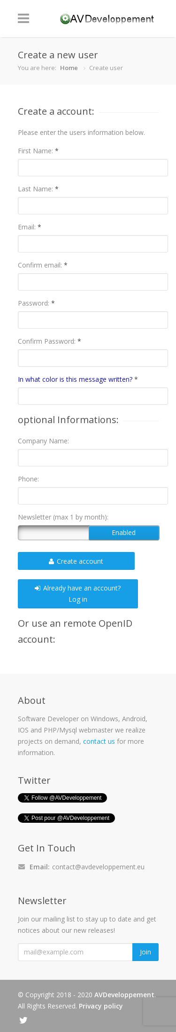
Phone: (28, 478)
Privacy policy (101, 1005)
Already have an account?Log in (78, 593)
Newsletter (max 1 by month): (63, 516)
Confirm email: (43, 264)
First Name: (38, 150)
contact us (99, 741)
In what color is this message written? (78, 379)
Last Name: (38, 188)
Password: (36, 303)
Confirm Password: (49, 341)
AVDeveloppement (124, 994)
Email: (29, 226)
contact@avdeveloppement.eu (98, 866)
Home (69, 67)
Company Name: (43, 440)
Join (145, 951)
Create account (76, 561)
